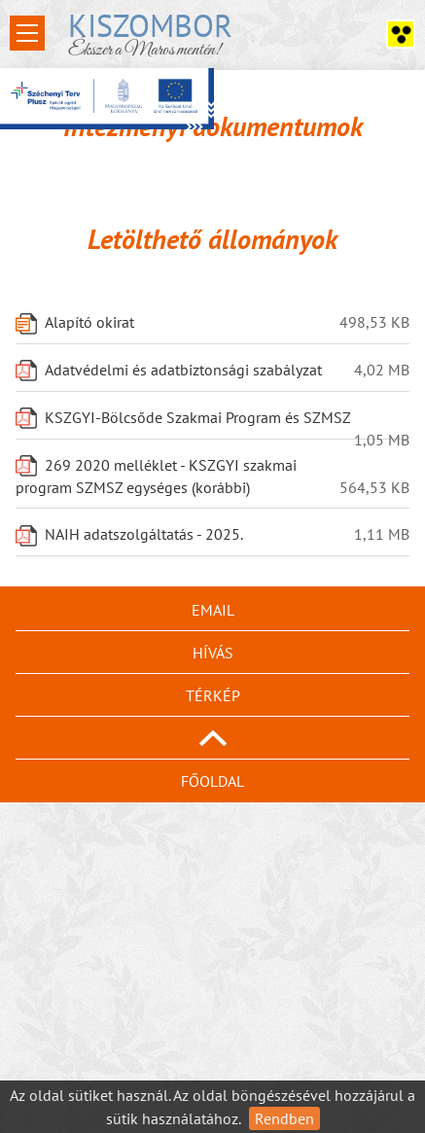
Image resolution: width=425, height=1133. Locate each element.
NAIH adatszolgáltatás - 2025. (144, 535)
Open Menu (27, 33)
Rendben (284, 1118)
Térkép (213, 695)
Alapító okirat (89, 323)
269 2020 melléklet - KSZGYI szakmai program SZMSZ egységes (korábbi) (156, 477)
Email (213, 610)
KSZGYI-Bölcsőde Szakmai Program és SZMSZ (198, 418)
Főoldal (212, 781)
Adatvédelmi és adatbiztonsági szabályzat (183, 370)
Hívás (213, 652)
